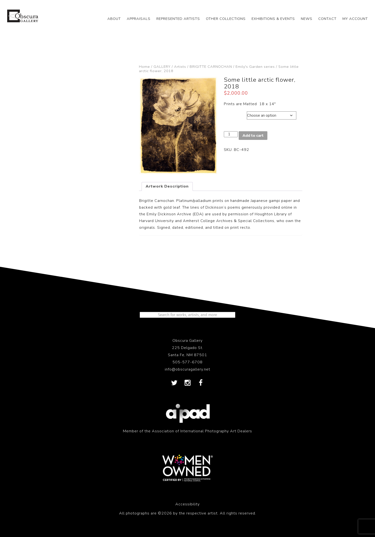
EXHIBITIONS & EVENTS (273, 18)
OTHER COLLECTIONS (226, 18)
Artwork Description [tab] (167, 186)
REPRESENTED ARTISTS (178, 18)
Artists (180, 66)
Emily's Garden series (255, 66)
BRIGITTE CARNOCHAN (211, 66)
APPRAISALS (138, 18)
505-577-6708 (187, 362)
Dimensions (235, 114)
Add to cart (253, 135)
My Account (355, 18)
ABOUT (114, 18)
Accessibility (187, 504)
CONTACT (327, 18)
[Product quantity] (231, 134)
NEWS (306, 18)
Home (144, 66)
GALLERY (162, 66)
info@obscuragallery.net (187, 369)
